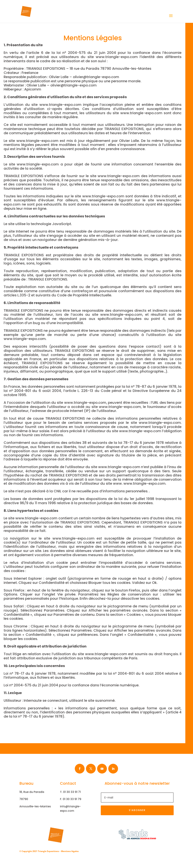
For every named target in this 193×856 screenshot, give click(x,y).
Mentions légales (70, 851)
